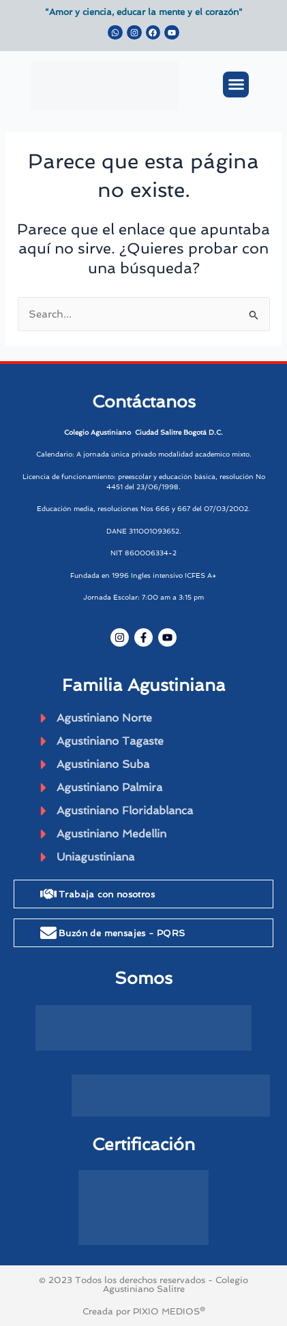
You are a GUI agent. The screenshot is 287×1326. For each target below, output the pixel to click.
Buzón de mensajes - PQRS (122, 933)
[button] (236, 84)
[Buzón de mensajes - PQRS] (48, 933)
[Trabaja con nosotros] (48, 894)
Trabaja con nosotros (107, 894)
